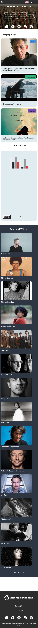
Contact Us (19, 606)
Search (32, 2)
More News (17, 145)
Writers (17, 572)
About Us (19, 611)
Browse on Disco (18, 217)
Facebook (12, 26)
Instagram (31, 26)
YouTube (25, 26)
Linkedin (19, 26)
